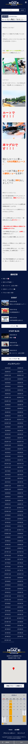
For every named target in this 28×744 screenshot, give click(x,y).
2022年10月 (7, 445)
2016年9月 (20, 577)
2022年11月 (20, 441)
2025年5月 (20, 386)
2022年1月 (20, 460)
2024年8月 (8, 405)
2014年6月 (8, 629)
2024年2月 (8, 416)
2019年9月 (20, 511)
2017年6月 (8, 563)
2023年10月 (7, 423)
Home (10, 729)
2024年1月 (20, 416)
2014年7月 (20, 625)
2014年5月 (20, 629)
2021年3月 (20, 478)
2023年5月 (20, 430)
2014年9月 (20, 622)
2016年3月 (20, 589)
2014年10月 (7, 622)
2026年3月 (20, 368)
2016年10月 (7, 577)
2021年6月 (8, 474)
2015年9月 (20, 600)
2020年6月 (8, 497)
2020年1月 (20, 504)
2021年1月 (20, 482)
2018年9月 (20, 533)
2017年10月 (7, 555)
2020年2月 (8, 504)
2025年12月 (7, 375)
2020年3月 (20, 500)
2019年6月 (8, 519)
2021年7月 (20, 471)
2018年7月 (20, 537)
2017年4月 (8, 566)
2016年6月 (8, 585)
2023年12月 (7, 419)
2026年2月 (8, 371)
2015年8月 (8, 603)
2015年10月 (7, 600)
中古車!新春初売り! (15, 312)
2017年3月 (20, 566)
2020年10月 (7, 489)
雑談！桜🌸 (6, 278)
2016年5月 (20, 585)
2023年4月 (8, 434)
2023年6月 (8, 430)
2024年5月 (20, 408)
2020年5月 (20, 497)
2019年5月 (20, 519)
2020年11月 (20, 486)
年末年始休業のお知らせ (16, 320)
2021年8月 (8, 471)
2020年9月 (20, 489)
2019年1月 (20, 526)
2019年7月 (20, 515)
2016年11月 (20, 574)
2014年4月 (8, 633)
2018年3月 (20, 544)
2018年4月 (8, 544)
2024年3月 (20, 412)
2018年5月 (20, 541)
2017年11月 (20, 552)
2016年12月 (7, 574)
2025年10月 (7, 379)
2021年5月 (20, 474)
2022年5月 (20, 452)
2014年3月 (20, 633)
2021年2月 (8, 482)
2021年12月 (7, 463)
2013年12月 (7, 640)
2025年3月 (20, 390)
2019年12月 (7, 508)
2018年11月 (20, 530)
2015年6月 (8, 607)
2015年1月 (20, 614)
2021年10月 (7, 467)
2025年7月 (20, 383)
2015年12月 (7, 596)
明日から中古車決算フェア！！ (18, 304)
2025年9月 (20, 379)
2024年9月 (20, 401)
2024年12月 (7, 397)
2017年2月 (8, 570)
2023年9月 (20, 423)
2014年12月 (7, 618)
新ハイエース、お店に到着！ (10, 285)
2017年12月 (7, 552)
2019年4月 (8, 522)
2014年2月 (8, 636)
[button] (26, 2)
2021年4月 (8, 478)
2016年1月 (20, 592)
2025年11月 (20, 375)
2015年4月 (8, 611)
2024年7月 (20, 405)
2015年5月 (20, 607)
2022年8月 (8, 449)
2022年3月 (20, 456)
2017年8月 (8, 559)
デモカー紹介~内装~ (8, 292)
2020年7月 (20, 493)
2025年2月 (8, 394)
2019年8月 (8, 515)
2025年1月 (20, 394)
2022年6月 (8, 452)
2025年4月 (8, 390)
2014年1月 (20, 636)
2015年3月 (20, 611)
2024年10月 (7, 401)
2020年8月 (8, 493)
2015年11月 (20, 596)
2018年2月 (8, 548)
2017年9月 (20, 555)
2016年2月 (8, 592)
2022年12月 (7, 441)
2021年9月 (20, 467)
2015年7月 (20, 603)
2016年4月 (8, 589)
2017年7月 (20, 559)
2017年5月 (20, 563)
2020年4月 (8, 500)
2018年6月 (8, 541)
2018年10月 (7, 533)
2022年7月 (20, 449)
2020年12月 (7, 486)
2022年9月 (20, 445)
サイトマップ (21, 733)
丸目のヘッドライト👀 (9, 289)
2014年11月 (20, 618)
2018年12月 (7, 530)
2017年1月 (20, 570)
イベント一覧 (14, 326)
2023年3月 (20, 434)
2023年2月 (8, 438)
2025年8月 (8, 383)
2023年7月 (20, 427)
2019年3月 (20, 522)
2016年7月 (20, 581)
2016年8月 (8, 581)
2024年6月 (8, 408)
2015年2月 (8, 614)
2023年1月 (20, 438)
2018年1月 (20, 548)
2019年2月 (8, 526)
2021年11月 (20, 463)
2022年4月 (8, 456)
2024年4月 (8, 412)
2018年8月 (8, 537)
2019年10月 (7, 511)
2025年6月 (8, 386)
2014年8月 (8, 625)
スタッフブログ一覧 (14, 359)
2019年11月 (20, 508)
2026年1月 (20, 371)
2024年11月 (20, 397)
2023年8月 (8, 427)
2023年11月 (20, 419)
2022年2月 (8, 460)
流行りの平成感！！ (8, 282)
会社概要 (17, 729)
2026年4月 (8, 368)
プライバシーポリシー (9, 733)
